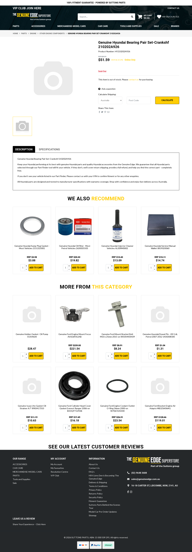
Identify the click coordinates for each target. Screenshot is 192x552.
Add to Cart (36, 267)
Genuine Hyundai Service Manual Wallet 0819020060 (160, 247)
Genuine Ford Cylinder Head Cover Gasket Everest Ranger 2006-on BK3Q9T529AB (74, 408)
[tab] (24, 149)
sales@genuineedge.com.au (145, 479)
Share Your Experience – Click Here (29, 524)
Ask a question (107, 89)
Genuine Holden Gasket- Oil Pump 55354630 (32, 335)
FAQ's (91, 471)
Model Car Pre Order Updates (103, 511)
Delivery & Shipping (98, 482)
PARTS (16, 475)
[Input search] (103, 16)
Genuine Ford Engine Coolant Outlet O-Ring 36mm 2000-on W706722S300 (117, 408)
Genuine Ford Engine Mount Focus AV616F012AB (74, 335)
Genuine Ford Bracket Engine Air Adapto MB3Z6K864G (160, 407)
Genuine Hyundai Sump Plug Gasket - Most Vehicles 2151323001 (32, 247)
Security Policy (96, 497)
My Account (56, 464)
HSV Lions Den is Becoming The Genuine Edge (104, 477)
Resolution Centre (59, 471)
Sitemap (92, 515)
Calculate (167, 100)
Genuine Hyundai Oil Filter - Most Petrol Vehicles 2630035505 (74, 247)
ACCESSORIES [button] (38, 26)
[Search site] (132, 16)
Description (24, 149)
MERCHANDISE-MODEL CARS (27, 471)
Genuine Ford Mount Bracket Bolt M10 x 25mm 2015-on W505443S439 (117, 335)
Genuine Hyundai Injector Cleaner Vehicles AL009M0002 (117, 247)
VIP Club (55, 475)
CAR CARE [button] (103, 26)
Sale (156, 26)
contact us (173, 8)
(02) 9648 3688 (139, 473)
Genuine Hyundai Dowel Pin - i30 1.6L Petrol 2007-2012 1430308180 (160, 335)
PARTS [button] (16, 26)
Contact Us (94, 468)
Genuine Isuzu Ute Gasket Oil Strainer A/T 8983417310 (32, 407)
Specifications (49, 149)
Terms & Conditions (98, 486)
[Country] (110, 100)
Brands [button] (175, 26)
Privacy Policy (95, 490)
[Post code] (139, 100)
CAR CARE (18, 468)
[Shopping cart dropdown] (144, 16)
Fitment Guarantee (98, 501)
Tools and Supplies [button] (131, 26)
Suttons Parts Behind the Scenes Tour (104, 506)
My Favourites (57, 468)
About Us (93, 464)
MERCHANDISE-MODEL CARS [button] (71, 26)
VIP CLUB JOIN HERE (27, 8)
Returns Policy (95, 493)
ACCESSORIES (20, 464)
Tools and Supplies (21, 479)
